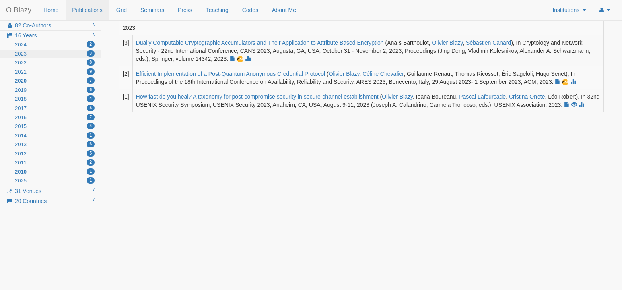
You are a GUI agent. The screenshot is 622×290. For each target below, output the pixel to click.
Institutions (569, 10)
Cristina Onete (527, 96)
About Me (284, 10)
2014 (55, 135)
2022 (55, 62)
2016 (55, 117)
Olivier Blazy (447, 42)
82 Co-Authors (50, 25)
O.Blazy (18, 10)
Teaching (217, 10)
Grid (121, 10)
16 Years (50, 35)
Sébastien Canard (488, 42)
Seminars (152, 10)
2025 (55, 180)
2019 (55, 90)
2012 (55, 153)
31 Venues (50, 190)
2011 (55, 162)
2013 (55, 144)
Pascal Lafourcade (482, 96)
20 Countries (50, 200)
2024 (55, 44)
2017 (55, 108)
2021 (55, 71)
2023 (55, 53)
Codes (250, 10)
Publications (87, 10)
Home (50, 10)
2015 (55, 126)
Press (185, 10)
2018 (55, 98)
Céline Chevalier (383, 73)
